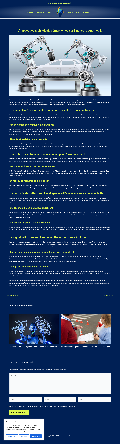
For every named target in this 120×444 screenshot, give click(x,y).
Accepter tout (36, 436)
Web (76, 12)
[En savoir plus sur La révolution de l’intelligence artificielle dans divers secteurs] (34, 329)
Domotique (41, 12)
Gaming (70, 12)
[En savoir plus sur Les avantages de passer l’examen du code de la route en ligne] (86, 329)
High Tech (84, 12)
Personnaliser (12, 436)
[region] (24, 429)
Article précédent (11, 295)
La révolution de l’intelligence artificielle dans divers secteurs (34, 346)
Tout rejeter (24, 436)
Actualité (31, 12)
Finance (50, 12)
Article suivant (109, 295)
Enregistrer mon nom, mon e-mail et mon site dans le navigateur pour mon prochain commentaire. (43, 410)
